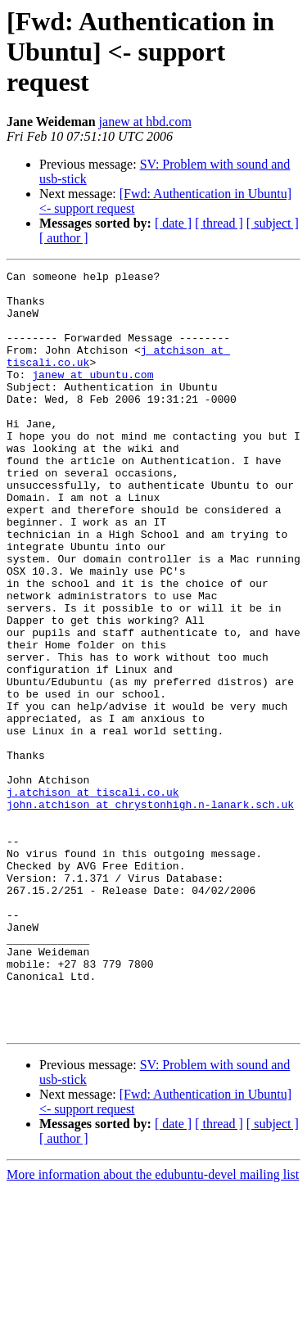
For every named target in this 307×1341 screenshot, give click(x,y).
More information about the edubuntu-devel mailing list (153, 1327)
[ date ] (173, 223)
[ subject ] (272, 223)
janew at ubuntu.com (92, 396)
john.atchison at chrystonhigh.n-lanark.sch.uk (150, 912)
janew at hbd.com (145, 122)
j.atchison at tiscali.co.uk (93, 897)
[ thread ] (219, 223)
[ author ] (63, 238)
